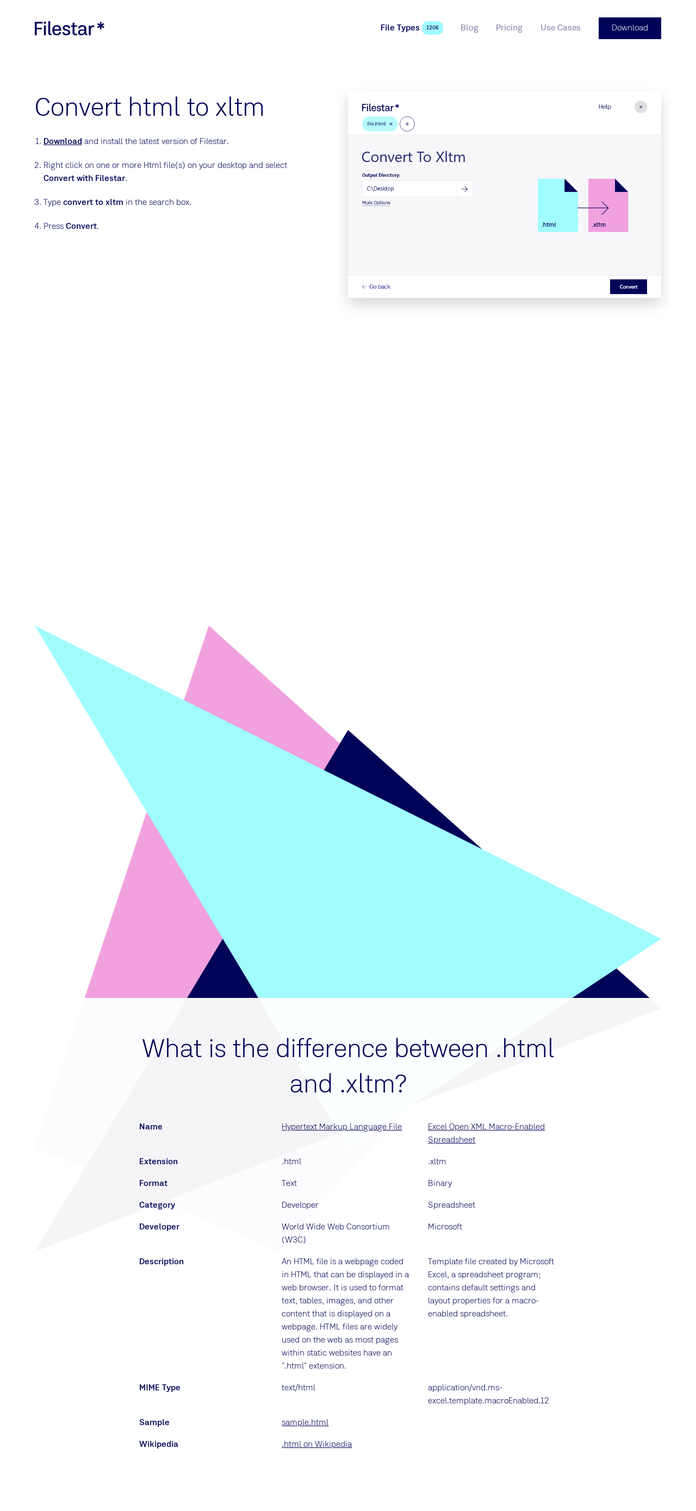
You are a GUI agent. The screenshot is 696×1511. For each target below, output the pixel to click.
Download (63, 142)
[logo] (69, 28)
